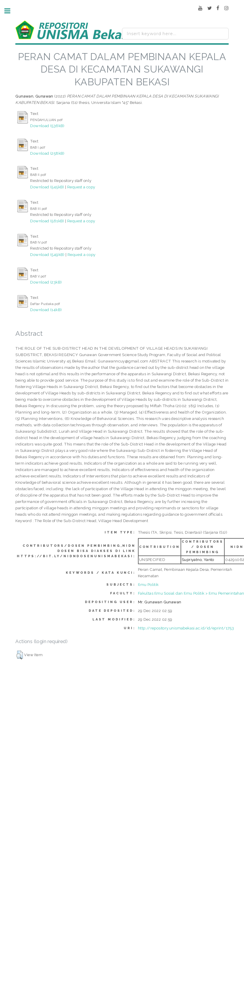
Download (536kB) (47, 125)
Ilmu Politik (148, 584)
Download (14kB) (46, 309)
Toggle (10, 11)
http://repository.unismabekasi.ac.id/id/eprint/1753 (186, 628)
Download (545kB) (47, 187)
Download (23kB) (46, 282)
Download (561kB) (47, 221)
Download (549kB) (47, 254)
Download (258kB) (47, 153)
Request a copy (81, 187)
